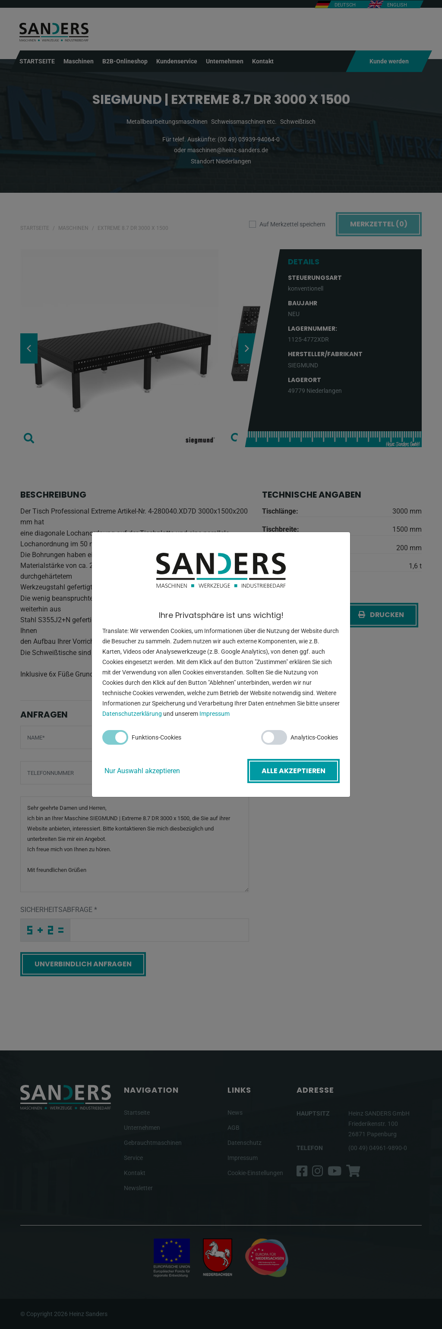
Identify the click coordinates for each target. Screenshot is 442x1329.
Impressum (214, 714)
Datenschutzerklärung (132, 714)
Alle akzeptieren (293, 771)
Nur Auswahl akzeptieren (142, 771)
